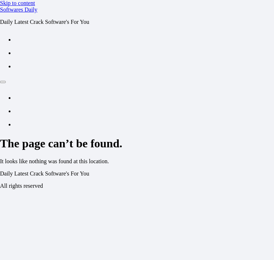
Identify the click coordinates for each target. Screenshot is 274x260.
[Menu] (3, 82)
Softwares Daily (19, 9)
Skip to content (17, 3)
